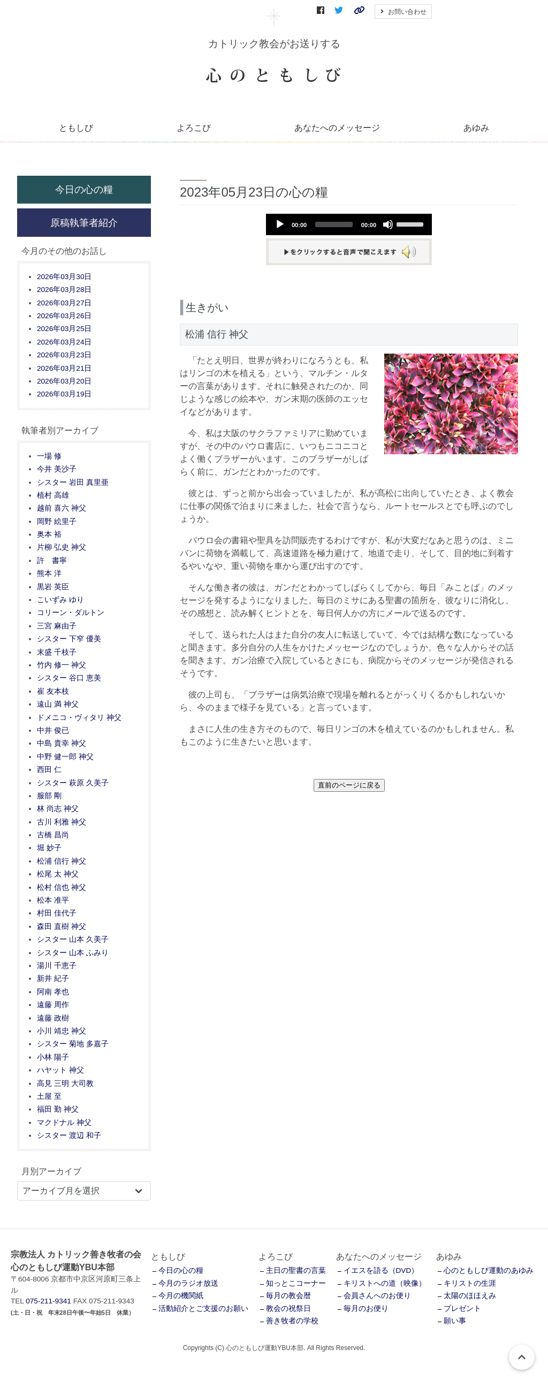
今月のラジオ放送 (188, 1283)
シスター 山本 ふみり (73, 953)
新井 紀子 (53, 978)
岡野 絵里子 (57, 522)
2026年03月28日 (64, 290)
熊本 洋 (49, 573)
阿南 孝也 (53, 992)
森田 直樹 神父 (61, 927)
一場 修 (49, 456)
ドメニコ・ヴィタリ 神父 (79, 718)
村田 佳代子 (57, 913)
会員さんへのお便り (377, 1296)
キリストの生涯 (470, 1283)
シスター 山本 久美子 (73, 939)
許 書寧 (52, 561)
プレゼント (462, 1308)
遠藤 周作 (53, 1005)
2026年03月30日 (64, 277)
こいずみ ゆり (60, 600)
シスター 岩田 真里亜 (73, 482)
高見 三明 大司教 (65, 1083)
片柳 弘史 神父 (61, 547)
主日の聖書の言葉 (296, 1270)
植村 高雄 (53, 495)
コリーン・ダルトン (70, 613)
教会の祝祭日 (288, 1308)
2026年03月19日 (64, 394)
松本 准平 (53, 900)
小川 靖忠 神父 (61, 1031)
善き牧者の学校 (292, 1321)
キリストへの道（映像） (385, 1283)
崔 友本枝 (53, 691)
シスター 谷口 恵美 (69, 678)
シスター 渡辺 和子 (69, 1135)
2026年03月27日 (64, 303)
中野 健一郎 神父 (65, 757)
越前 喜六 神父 (61, 508)
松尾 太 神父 (58, 874)
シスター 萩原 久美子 (73, 783)
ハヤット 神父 (60, 1070)
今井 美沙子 (57, 469)
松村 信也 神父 (61, 887)
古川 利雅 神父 (61, 822)
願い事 (455, 1321)
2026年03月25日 (64, 329)
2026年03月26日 (64, 316)
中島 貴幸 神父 (61, 743)
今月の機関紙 (180, 1296)
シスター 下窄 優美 (69, 639)
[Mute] (388, 224)
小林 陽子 (53, 1057)
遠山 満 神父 (58, 704)
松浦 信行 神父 (61, 861)
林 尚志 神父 (58, 809)
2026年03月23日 (64, 355)
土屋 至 (49, 1096)
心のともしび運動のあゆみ (489, 1270)
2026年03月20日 (64, 381)
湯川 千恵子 (57, 966)
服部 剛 (49, 796)
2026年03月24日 (64, 342)
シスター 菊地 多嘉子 (73, 1044)
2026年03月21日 (64, 368)
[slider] (334, 224)
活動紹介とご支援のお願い (203, 1308)
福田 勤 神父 (58, 1109)
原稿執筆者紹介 (84, 222)
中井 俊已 (53, 730)
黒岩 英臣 (53, 587)
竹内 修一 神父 (61, 665)
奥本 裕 (49, 534)
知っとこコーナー (296, 1283)
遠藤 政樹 (53, 1018)
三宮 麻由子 (57, 626)
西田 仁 (49, 770)
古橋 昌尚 (53, 835)
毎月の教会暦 (288, 1296)
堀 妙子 (49, 848)
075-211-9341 (48, 1301)
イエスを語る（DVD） (381, 1270)
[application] (349, 224)
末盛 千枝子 (57, 652)
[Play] (280, 224)
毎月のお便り (366, 1308)
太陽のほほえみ (470, 1296)
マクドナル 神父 (64, 1123)
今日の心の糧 (84, 189)
